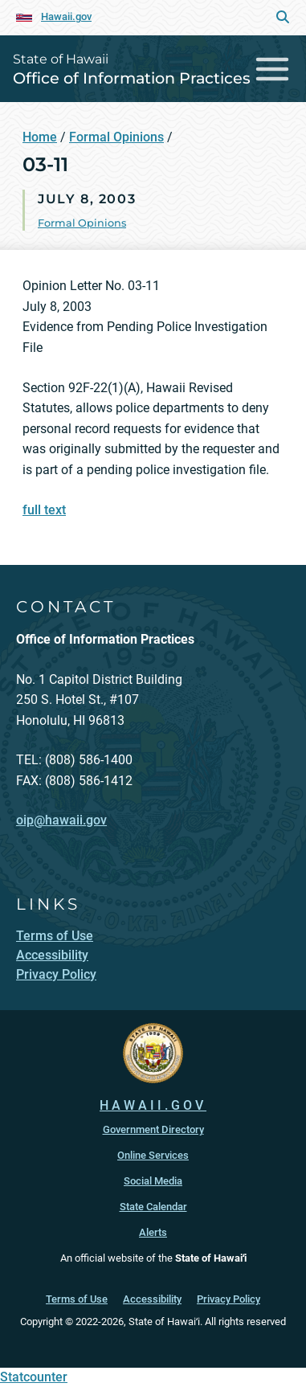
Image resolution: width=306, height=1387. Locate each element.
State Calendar (153, 1207)
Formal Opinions (116, 137)
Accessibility (152, 1299)
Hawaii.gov (66, 16)
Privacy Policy (228, 1299)
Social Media (153, 1181)
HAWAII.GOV (153, 1105)
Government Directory (153, 1129)
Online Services (153, 1155)
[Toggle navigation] (272, 68)
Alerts (153, 1232)
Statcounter (33, 1377)
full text (44, 510)
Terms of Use (77, 1299)
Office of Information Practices (132, 78)
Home (39, 137)
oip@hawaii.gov (61, 820)
